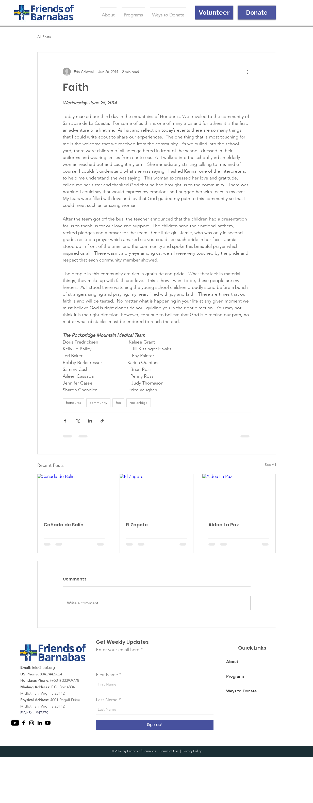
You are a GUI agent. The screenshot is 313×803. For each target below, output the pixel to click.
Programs (235, 676)
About (232, 661)
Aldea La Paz (223, 524)
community (98, 402)
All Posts (44, 36)
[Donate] (257, 12)
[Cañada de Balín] (74, 494)
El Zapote (137, 524)
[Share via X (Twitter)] (77, 420)
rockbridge (138, 402)
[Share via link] (102, 420)
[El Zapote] (156, 494)
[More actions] (247, 72)
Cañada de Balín (64, 524)
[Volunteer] (214, 12)
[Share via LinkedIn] (90, 420)
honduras (73, 402)
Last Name (107, 699)
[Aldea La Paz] (239, 494)
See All (270, 464)
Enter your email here (117, 649)
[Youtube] (15, 723)
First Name (107, 674)
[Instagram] (31, 723)
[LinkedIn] (40, 723)
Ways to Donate (241, 691)
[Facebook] (23, 723)
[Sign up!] (154, 725)
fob (118, 402)
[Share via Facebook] (65, 420)
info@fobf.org (43, 667)
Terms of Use (169, 751)
